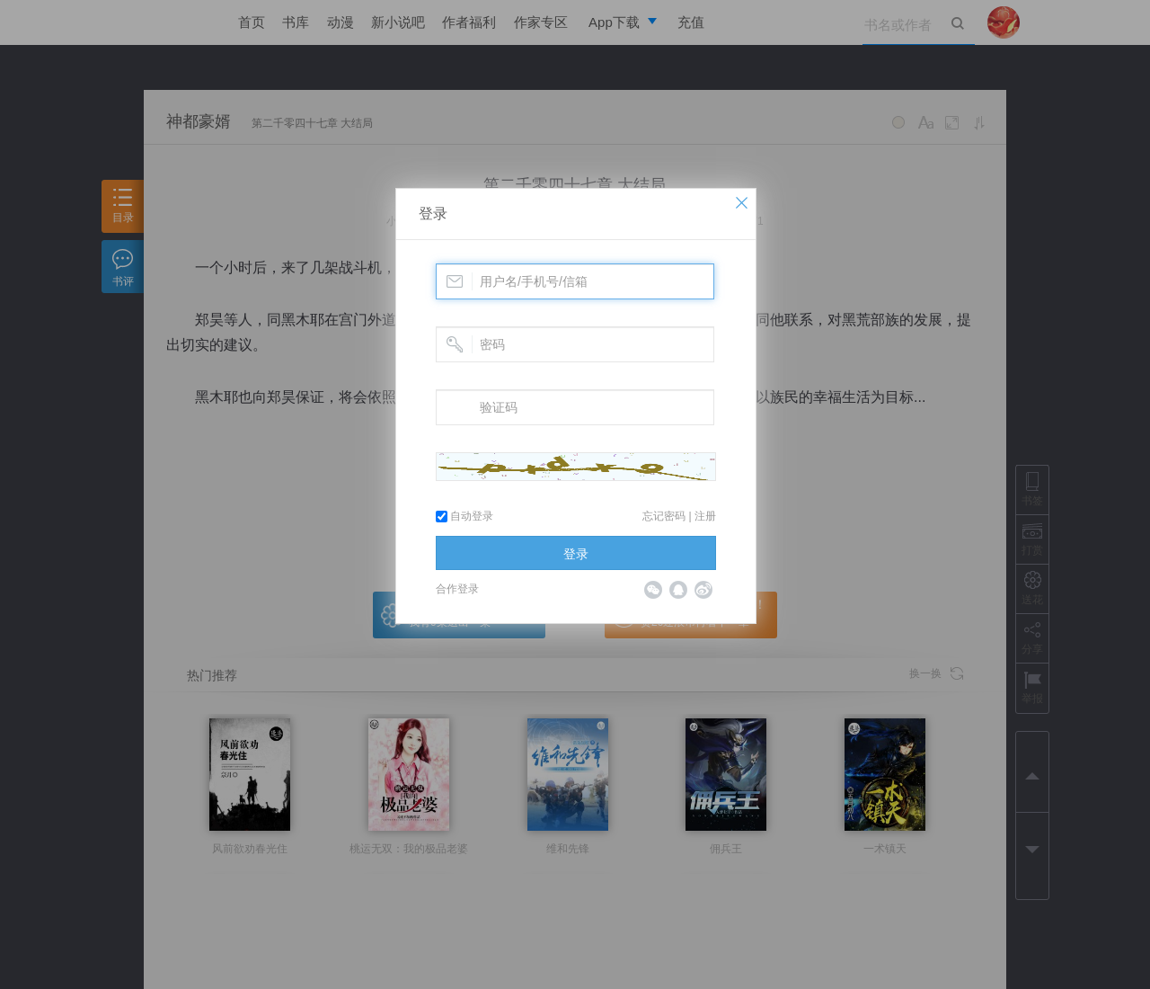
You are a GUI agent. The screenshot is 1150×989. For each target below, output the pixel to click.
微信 (653, 590)
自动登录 (464, 516)
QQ (678, 590)
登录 (433, 213)
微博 (703, 590)
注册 (705, 516)
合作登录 (457, 589)
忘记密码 (664, 516)
